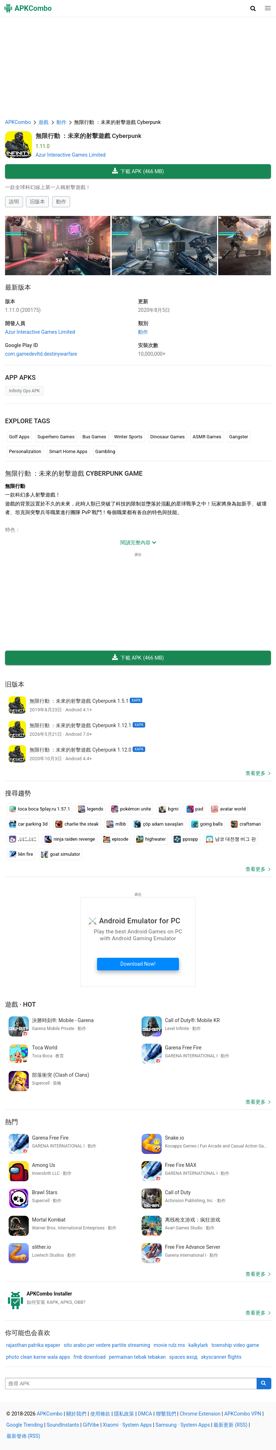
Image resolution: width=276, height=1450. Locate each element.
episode (116, 839)
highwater (151, 839)
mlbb (116, 824)
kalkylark (198, 1345)
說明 (14, 201)
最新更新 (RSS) (230, 1425)
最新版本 (18, 287)
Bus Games (94, 436)
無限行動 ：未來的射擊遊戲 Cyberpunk (88, 135)
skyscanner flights (221, 1357)
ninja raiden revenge (70, 839)
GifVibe (91, 1425)
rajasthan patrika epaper (33, 1345)
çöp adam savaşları (158, 824)
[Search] (264, 1383)
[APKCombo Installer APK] (138, 1298)
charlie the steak (76, 824)
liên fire (21, 854)
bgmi (168, 809)
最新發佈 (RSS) (23, 1436)
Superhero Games (55, 436)
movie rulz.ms (169, 1345)
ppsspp (186, 839)
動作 (61, 201)
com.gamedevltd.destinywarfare (41, 354)
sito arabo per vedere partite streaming (107, 1345)
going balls (207, 824)
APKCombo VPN (242, 1414)
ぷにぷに (23, 839)
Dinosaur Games (167, 436)
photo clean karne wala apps (38, 1357)
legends (90, 809)
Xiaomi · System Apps (127, 1425)
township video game (235, 1345)
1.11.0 (23, 310)
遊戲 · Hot (20, 1004)
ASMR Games (207, 436)
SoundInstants (63, 1425)
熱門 (11, 1122)
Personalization (25, 451)
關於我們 (76, 1414)
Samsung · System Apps (183, 1425)
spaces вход (183, 1357)
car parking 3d (28, 824)
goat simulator (60, 854)
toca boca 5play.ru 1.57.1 (39, 809)
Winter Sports (128, 436)
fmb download (89, 1357)
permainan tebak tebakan (137, 1357)
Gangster (238, 436)
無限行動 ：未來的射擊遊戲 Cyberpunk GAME (74, 473)
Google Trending (24, 1425)
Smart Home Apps (68, 451)
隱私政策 (124, 1414)
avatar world (228, 809)
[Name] (131, 1383)
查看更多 (255, 773)
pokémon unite (131, 809)
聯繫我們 (166, 1414)
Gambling (105, 451)
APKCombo (18, 122)
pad (195, 809)
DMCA (145, 1414)
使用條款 (100, 1414)
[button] (253, 8)
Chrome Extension (200, 1414)
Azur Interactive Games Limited (71, 155)
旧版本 (37, 201)
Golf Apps (19, 436)
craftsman (246, 824)
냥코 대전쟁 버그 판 (231, 839)
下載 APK (138, 171)
